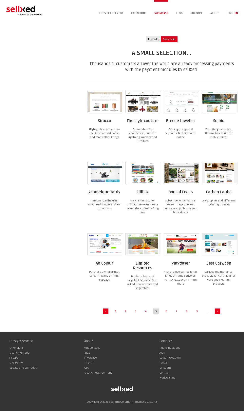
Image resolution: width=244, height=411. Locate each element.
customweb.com (170, 357)
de (230, 13)
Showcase (161, 13)
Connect (166, 341)
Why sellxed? (92, 347)
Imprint (89, 362)
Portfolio (153, 39)
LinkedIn (165, 367)
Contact (164, 372)
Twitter (164, 362)
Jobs (162, 352)
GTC (86, 367)
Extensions (138, 13)
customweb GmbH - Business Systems (133, 401)
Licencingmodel (19, 352)
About (214, 13)
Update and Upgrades (23, 367)
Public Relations (170, 347)
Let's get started (111, 13)
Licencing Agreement (98, 372)
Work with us (167, 377)
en (236, 13)
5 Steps (13, 357)
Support (196, 13)
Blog (179, 13)
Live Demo (16, 362)
